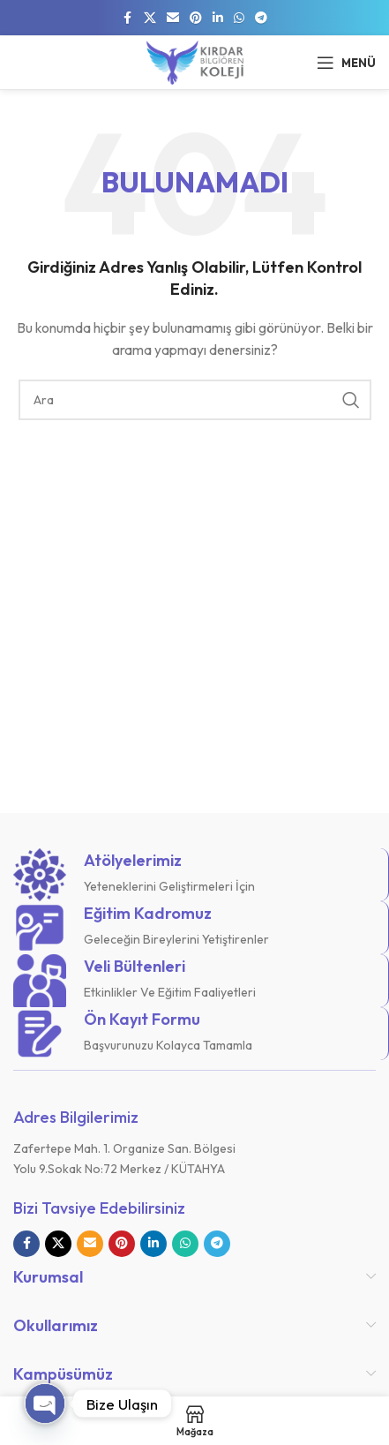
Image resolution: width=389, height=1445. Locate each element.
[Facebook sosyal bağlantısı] (127, 18)
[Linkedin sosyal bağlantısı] (217, 18)
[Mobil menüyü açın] (346, 62)
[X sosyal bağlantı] (149, 18)
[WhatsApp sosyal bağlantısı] (239, 18)
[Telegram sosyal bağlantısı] (261, 18)
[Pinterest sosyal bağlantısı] (195, 18)
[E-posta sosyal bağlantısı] (172, 18)
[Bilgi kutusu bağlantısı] (194, 874)
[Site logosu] (195, 61)
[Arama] (195, 400)
